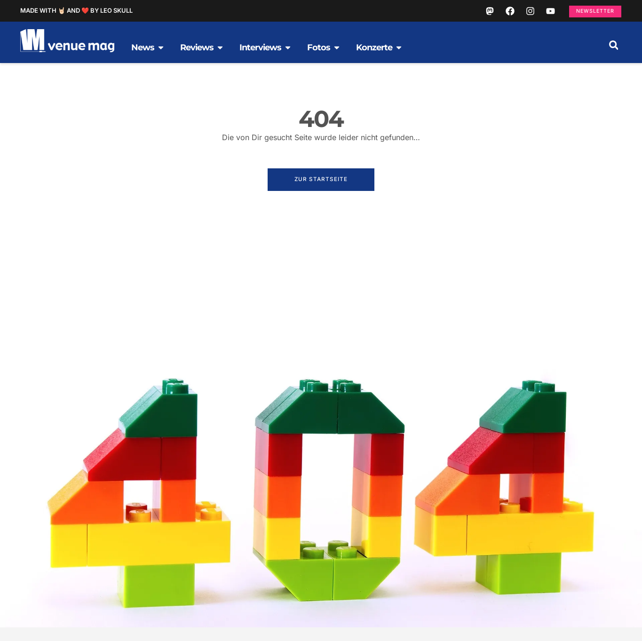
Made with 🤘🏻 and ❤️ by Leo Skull (76, 13)
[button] (613, 50)
